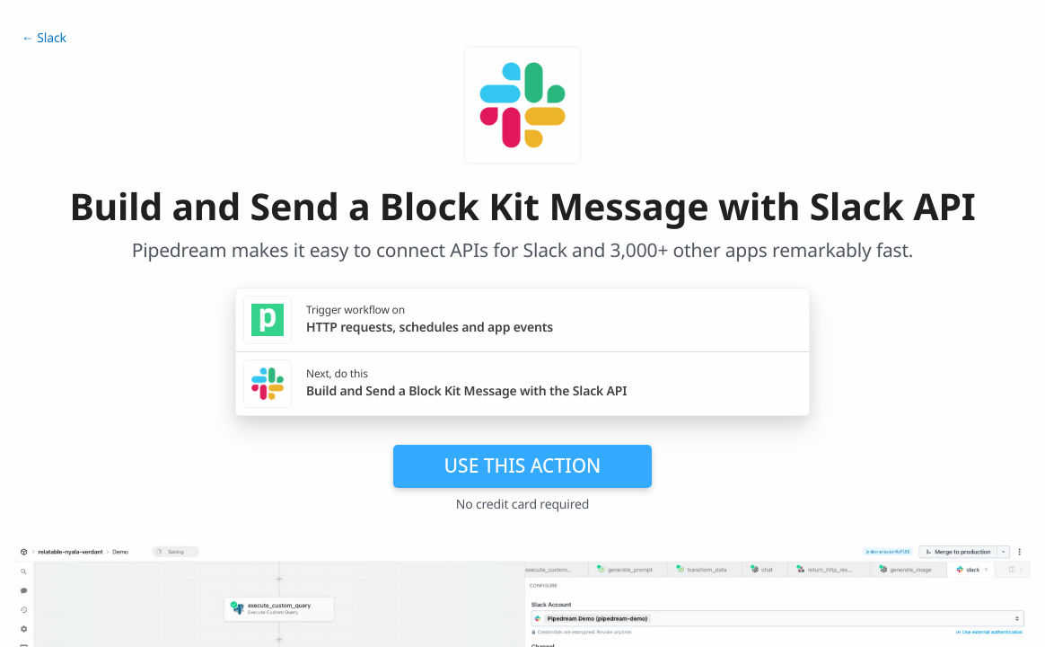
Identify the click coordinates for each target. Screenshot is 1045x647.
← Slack (44, 38)
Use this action (523, 465)
